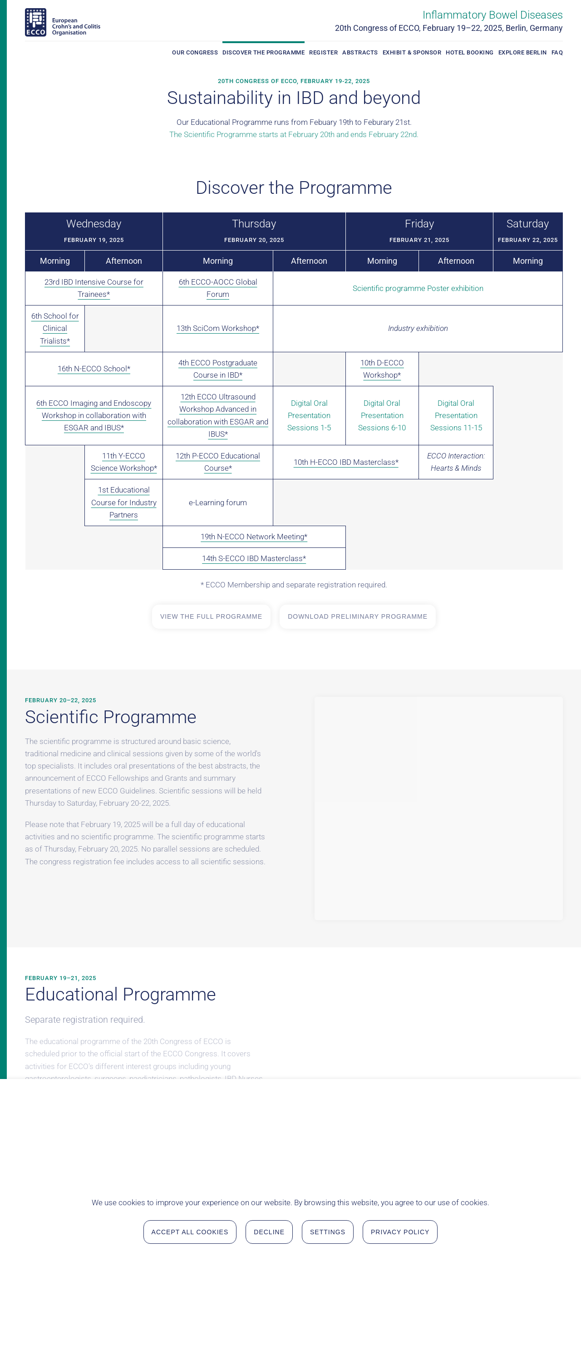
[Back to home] (62, 22)
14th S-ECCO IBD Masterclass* (254, 558)
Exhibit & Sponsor (412, 52)
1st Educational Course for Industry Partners (124, 502)
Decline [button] (269, 1336)
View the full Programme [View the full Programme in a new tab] (211, 616)
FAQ (557, 52)
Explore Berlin (522, 52)
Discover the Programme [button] (263, 52)
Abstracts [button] (360, 52)
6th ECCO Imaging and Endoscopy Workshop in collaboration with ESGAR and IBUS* (93, 415)
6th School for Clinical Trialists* (55, 328)
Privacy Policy (400, 1336)
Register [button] (323, 52)
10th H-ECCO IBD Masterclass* (346, 462)
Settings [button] (327, 1336)
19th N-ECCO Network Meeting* (254, 536)
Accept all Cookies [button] (190, 1336)
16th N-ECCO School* (94, 368)
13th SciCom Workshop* (218, 328)
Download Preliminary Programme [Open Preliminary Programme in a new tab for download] (358, 616)
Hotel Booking (470, 52)
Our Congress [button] (195, 52)
